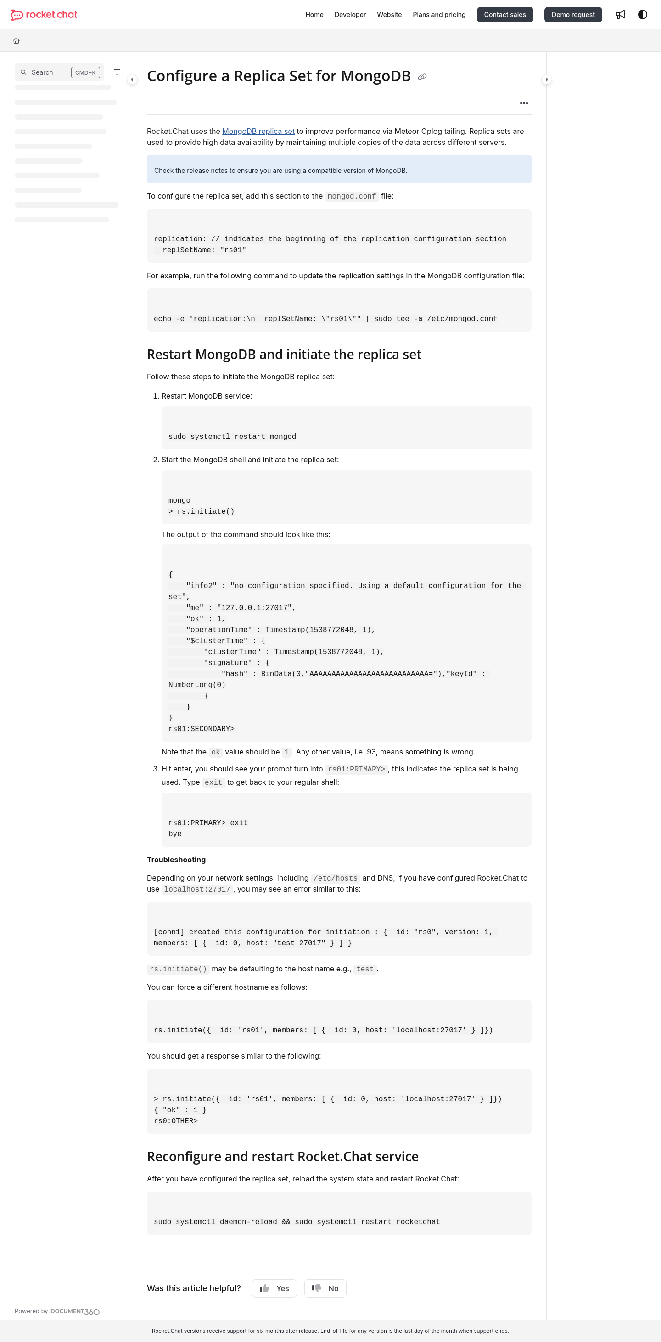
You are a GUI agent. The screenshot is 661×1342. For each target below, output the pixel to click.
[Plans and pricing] (439, 15)
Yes (274, 1288)
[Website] (389, 15)
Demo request (573, 14)
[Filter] (117, 72)
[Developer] (350, 15)
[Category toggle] (132, 79)
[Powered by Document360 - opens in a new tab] (57, 1311)
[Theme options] (642, 14)
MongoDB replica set (258, 131)
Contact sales (505, 14)
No (325, 1288)
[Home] (314, 15)
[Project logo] (44, 15)
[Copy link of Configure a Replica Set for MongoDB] (422, 77)
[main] (339, 686)
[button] (59, 72)
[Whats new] (620, 14)
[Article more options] (524, 103)
